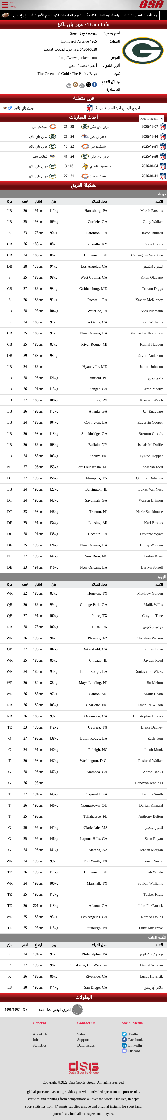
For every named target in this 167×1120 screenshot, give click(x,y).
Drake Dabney (152, 727)
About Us (40, 1034)
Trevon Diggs (152, 289)
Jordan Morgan (151, 850)
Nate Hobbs (154, 244)
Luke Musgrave (151, 928)
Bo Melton (155, 683)
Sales (81, 1034)
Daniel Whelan (151, 965)
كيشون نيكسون (153, 266)
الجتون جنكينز (154, 828)
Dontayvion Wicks (148, 671)
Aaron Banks (153, 772)
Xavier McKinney (149, 300)
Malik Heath (153, 694)
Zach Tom (155, 738)
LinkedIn (135, 1045)
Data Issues (86, 1045)
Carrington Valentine (147, 255)
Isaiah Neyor (153, 861)
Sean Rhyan (154, 839)
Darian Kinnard (151, 805)
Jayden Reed (153, 660)
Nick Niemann (152, 311)
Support (83, 1040)
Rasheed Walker (150, 761)
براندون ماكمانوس (151, 954)
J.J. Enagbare (153, 411)
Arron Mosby (152, 389)
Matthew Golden (150, 593)
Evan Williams (151, 322)
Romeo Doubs (152, 917)
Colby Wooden (151, 545)
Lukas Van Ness (150, 489)
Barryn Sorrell (152, 567)
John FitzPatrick (150, 906)
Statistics (39, 1045)
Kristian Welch (151, 400)
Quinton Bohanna (149, 478)
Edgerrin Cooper (150, 422)
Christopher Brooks (148, 716)
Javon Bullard (152, 233)
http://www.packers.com (78, 57)
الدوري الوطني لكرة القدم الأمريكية (118, 108)
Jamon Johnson (151, 367)
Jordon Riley (153, 556)
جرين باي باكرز (23, 108)
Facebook (135, 1040)
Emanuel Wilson (150, 705)
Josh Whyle (154, 872)
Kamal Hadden (151, 344)
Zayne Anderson (150, 355)
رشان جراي (155, 378)
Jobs (36, 1040)
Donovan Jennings (149, 783)
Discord (134, 1051)
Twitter (133, 1034)
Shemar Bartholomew (146, 333)
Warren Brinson (151, 500)
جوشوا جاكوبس (153, 627)
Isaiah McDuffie (150, 445)
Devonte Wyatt (151, 534)
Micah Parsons (151, 211)
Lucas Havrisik (151, 976)
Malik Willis (153, 605)
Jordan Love (153, 649)
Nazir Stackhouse (149, 512)
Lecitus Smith (152, 794)
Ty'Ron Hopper (151, 456)
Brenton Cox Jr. (151, 434)
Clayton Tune (152, 616)
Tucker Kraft (153, 894)
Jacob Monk (153, 749)
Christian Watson (150, 638)
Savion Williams (150, 883)
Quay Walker (153, 222)
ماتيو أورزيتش (153, 987)
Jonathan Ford (152, 467)
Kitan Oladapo (152, 277)
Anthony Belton (151, 816)
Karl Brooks (153, 523)
